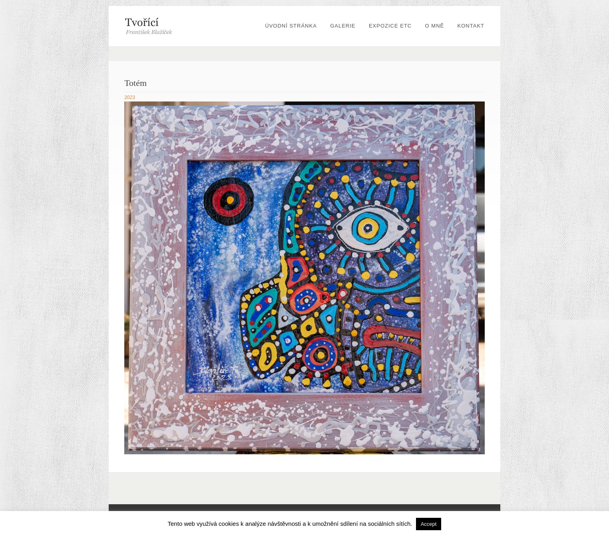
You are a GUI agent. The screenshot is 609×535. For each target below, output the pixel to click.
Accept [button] (429, 524)
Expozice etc (390, 26)
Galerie (342, 26)
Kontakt (471, 26)
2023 (129, 97)
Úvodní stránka (291, 26)
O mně (434, 26)
